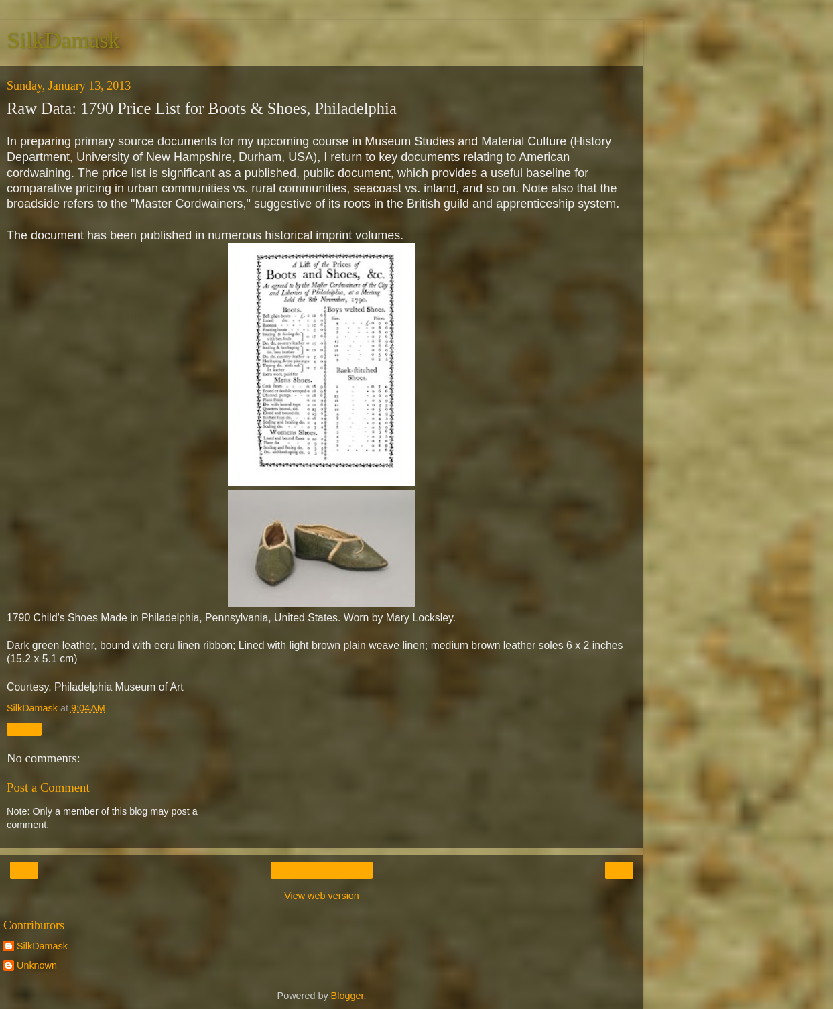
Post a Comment (48, 787)
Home (321, 870)
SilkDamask (63, 39)
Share (24, 729)
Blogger (347, 995)
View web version (321, 895)
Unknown (37, 965)
